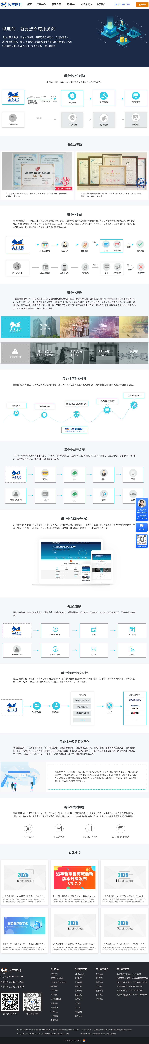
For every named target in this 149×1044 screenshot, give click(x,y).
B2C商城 (54, 986)
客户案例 (99, 978)
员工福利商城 (56, 999)
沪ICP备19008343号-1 (72, 1040)
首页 (29, 4)
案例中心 (71, 4)
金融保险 (78, 995)
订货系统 (54, 1012)
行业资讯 (99, 999)
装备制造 (78, 991)
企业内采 (54, 1003)
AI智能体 (54, 974)
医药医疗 (78, 978)
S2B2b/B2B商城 (57, 978)
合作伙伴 (99, 986)
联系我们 (99, 991)
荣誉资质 (99, 982)
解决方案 (56, 4)
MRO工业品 (79, 974)
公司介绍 (99, 974)
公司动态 (85, 4)
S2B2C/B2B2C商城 (58, 982)
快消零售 (78, 986)
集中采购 (54, 1007)
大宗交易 (78, 1012)
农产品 (77, 1003)
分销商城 (54, 1016)
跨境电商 (54, 995)
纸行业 (77, 1007)
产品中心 (41, 4)
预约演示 (142, 5)
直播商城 (54, 1020)
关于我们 (101, 4)
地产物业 (78, 999)
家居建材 (78, 982)
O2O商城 (54, 991)
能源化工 (78, 1016)
